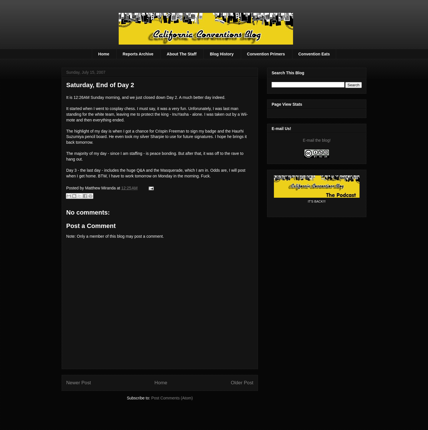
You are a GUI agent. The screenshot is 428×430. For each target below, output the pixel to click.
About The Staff (181, 54)
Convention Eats (314, 54)
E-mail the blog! (316, 140)
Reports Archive (138, 54)
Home (103, 54)
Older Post (242, 382)
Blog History (221, 54)
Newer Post (78, 382)
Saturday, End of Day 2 (100, 85)
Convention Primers (266, 54)
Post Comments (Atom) (172, 398)
